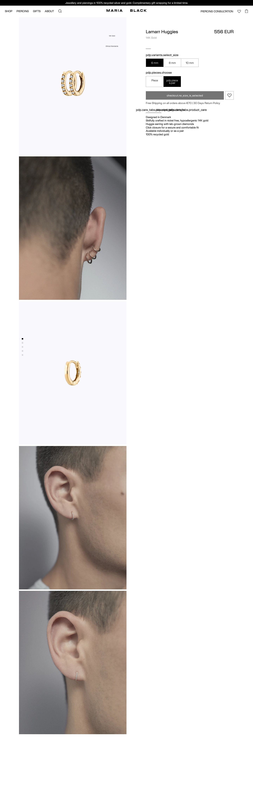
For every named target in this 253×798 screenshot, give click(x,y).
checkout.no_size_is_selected (185, 95)
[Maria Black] (126, 10)
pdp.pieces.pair (172, 81)
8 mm (172, 62)
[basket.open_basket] (246, 11)
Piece (154, 80)
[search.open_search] (60, 11)
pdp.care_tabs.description (153, 109)
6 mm (154, 62)
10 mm (190, 62)
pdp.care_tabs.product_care (188, 109)
